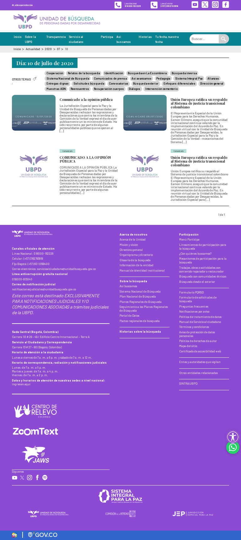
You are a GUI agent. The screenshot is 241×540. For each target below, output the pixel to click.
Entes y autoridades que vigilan (200, 362)
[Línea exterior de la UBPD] (164, 5)
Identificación (113, 73)
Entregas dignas (57, 83)
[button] (232, 437)
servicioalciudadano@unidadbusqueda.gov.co (66, 269)
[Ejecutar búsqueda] (224, 38)
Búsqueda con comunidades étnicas (202, 276)
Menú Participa (189, 239)
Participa (107, 37)
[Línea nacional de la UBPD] (128, 5)
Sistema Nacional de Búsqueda (67, 78)
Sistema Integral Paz (189, 78)
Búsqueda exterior (145, 83)
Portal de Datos (129, 315)
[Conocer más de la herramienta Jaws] (35, 454)
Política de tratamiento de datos (200, 317)
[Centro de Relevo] (35, 411)
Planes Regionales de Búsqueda (141, 302)
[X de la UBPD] (204, 5)
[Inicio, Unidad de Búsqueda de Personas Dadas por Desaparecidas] (56, 21)
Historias (145, 37)
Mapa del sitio (188, 346)
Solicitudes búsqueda (88, 83)
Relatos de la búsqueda (84, 73)
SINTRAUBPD (188, 383)
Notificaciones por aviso (194, 311)
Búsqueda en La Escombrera (147, 73)
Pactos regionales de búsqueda (140, 321)
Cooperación (54, 73)
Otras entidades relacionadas (198, 373)
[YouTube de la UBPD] (194, 5)
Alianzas (213, 78)
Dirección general (211, 83)
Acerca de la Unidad (133, 239)
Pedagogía (163, 78)
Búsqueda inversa (184, 73)
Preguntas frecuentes (193, 306)
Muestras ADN (56, 89)
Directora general (131, 250)
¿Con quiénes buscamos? (195, 253)
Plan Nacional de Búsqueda (138, 296)
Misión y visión (129, 245)
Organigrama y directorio (136, 255)
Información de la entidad (136, 265)
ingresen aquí (21, 384)
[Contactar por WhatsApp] (232, 447)
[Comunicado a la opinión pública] (65, 119)
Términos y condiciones (194, 327)
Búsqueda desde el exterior (197, 281)
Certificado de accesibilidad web (200, 351)
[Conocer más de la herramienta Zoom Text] (35, 431)
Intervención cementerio (161, 89)
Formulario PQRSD (191, 292)
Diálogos (134, 89)
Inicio (17, 37)
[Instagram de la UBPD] (215, 5)
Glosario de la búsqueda (135, 260)
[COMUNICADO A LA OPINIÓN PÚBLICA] (65, 175)
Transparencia (56, 37)
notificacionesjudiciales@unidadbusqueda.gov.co (44, 289)
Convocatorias (118, 83)
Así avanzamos (141, 78)
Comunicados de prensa (110, 78)
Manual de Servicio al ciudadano (200, 322)
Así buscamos (128, 286)
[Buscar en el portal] (204, 39)
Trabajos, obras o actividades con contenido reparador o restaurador (201, 269)
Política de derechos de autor (198, 341)
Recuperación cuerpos (109, 89)
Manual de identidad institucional (142, 270)
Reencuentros (80, 89)
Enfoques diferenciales (179, 83)
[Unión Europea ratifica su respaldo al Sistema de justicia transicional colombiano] (176, 119)
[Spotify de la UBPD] (45, 478)
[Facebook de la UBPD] (225, 5)
